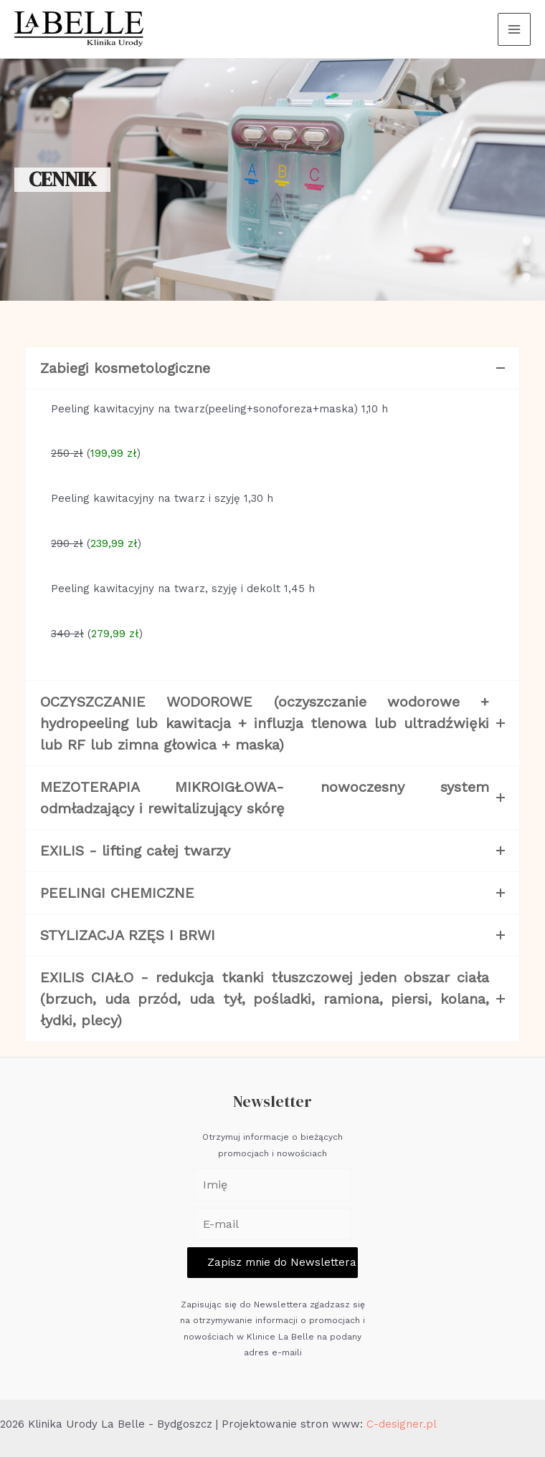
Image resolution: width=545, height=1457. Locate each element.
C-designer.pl (401, 1424)
